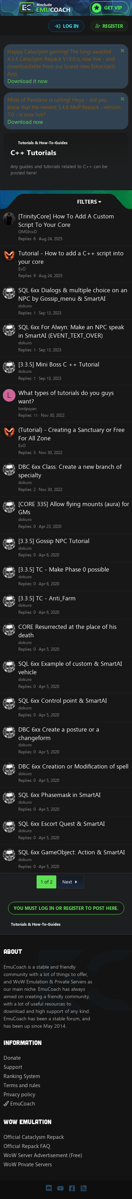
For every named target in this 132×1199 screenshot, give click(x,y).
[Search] (10, 27)
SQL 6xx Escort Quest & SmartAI (61, 823)
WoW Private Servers (28, 1164)
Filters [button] (87, 201)
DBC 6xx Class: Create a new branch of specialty (69, 471)
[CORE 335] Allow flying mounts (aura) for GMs (73, 508)
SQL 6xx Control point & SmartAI (62, 700)
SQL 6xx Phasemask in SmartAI (59, 795)
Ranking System (22, 1076)
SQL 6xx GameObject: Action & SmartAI (71, 852)
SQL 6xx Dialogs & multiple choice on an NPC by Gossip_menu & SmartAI (72, 294)
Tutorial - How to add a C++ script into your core (71, 257)
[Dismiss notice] (122, 51)
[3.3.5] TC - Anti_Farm (47, 598)
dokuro (25, 306)
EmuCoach (19, 1103)
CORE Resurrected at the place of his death (67, 631)
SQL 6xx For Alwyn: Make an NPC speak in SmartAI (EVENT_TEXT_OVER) (71, 331)
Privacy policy (19, 1094)
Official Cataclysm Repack (34, 1137)
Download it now (27, 81)
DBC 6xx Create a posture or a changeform (58, 733)
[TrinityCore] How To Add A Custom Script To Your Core (66, 220)
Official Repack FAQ (27, 1146)
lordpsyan (27, 409)
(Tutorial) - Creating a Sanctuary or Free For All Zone (71, 434)
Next (70, 882)
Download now (25, 122)
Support (13, 1067)
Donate (12, 1057)
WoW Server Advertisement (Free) (43, 1155)
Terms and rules (22, 1085)
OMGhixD (27, 232)
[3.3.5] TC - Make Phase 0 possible (63, 569)
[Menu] (9, 8)
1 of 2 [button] (46, 882)
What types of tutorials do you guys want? (66, 397)
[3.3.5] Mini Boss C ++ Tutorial (58, 364)
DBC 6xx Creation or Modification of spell (73, 766)
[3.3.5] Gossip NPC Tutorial (53, 541)
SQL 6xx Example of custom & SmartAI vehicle (70, 667)
